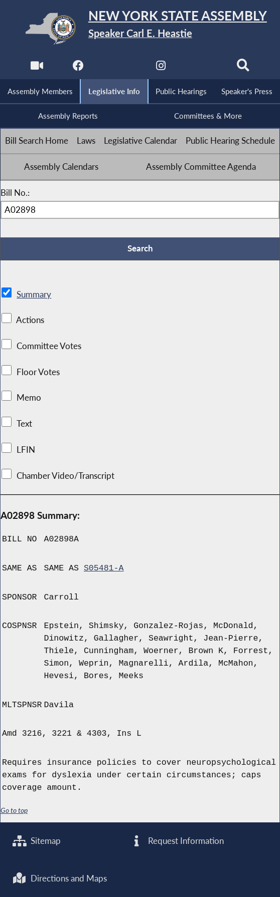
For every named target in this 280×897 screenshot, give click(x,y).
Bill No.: (15, 193)
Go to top (14, 810)
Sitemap (37, 841)
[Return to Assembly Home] (140, 28)
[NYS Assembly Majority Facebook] (78, 68)
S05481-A (103, 568)
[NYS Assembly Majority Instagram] (161, 68)
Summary (34, 294)
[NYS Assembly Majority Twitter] (119, 68)
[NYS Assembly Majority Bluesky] (202, 68)
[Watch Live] (37, 68)
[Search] (243, 68)
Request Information (176, 841)
